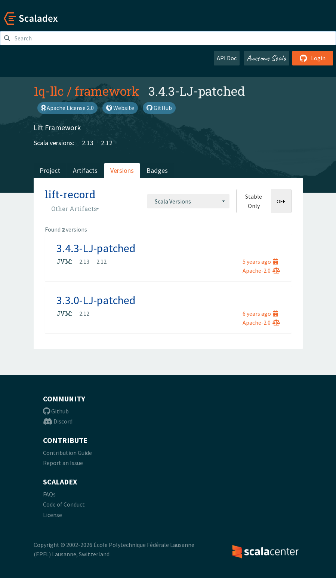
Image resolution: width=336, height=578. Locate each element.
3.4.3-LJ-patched (95, 248)
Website (120, 107)
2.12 (106, 142)
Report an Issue (63, 463)
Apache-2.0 (261, 270)
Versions (122, 170)
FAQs (49, 494)
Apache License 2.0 (67, 107)
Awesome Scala (266, 58)
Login (313, 58)
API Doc (227, 58)
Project (50, 170)
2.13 (87, 142)
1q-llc (49, 91)
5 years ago (260, 261)
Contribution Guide (67, 452)
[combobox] (188, 201)
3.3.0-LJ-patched (95, 300)
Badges (157, 170)
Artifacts (85, 170)
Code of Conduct (64, 504)
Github (56, 411)
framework (107, 91)
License (52, 515)
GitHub (159, 107)
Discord (58, 421)
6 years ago (260, 313)
